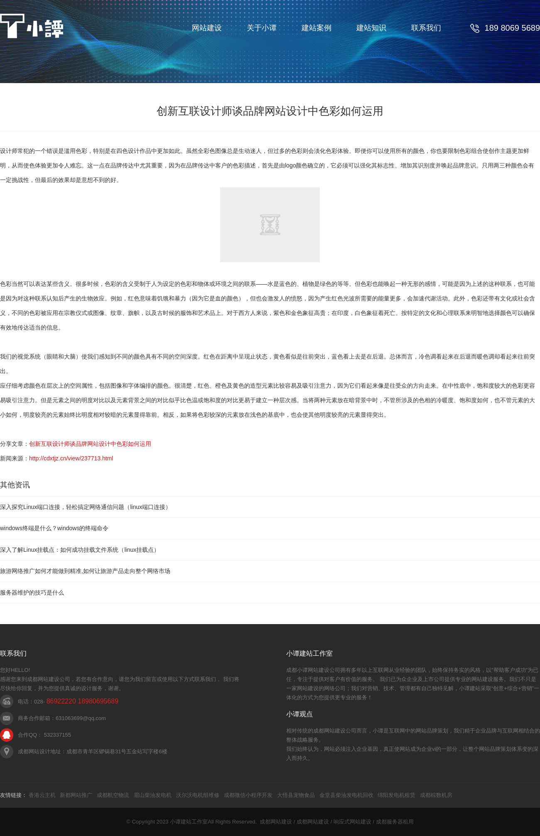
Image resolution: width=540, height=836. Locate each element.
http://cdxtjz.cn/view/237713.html (71, 458)
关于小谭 (262, 28)
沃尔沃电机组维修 (197, 795)
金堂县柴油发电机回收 (346, 795)
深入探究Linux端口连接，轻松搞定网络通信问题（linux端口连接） (85, 507)
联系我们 (426, 28)
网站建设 (207, 28)
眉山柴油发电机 (153, 795)
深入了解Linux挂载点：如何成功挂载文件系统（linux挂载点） (80, 549)
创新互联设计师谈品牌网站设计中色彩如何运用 (90, 443)
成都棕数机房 (436, 795)
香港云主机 (42, 795)
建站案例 (316, 28)
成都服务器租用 (395, 822)
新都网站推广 (76, 795)
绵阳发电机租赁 (396, 795)
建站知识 (371, 28)
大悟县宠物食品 (296, 795)
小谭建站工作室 (189, 822)
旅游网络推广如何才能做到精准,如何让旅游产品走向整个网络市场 (85, 571)
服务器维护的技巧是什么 (32, 592)
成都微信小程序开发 (248, 795)
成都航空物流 (113, 795)
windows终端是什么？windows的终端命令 (54, 528)
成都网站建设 (276, 822)
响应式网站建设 (352, 822)
